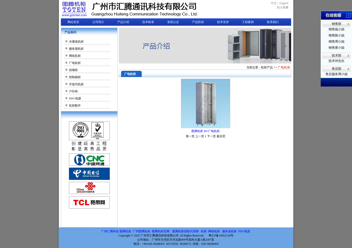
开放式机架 (76, 84)
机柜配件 (75, 105)
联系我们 (273, 22)
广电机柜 (75, 63)
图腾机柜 (125, 231)
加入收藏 (282, 7)
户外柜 (73, 91)
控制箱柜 (75, 77)
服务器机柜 (76, 48)
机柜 (204, 231)
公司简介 (98, 22)
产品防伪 (198, 22)
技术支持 (223, 22)
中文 (274, 3)
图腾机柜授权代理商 (185, 231)
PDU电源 (75, 98)
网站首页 (73, 22)
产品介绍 (123, 22)
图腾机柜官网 (160, 231)
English (283, 3)
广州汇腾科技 (110, 231)
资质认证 (173, 22)
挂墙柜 (73, 70)
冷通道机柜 (76, 41)
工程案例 (248, 22)
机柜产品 (267, 67)
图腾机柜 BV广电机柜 (205, 131)
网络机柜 (75, 56)
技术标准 (148, 22)
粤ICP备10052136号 (221, 235)
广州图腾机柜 (141, 231)
